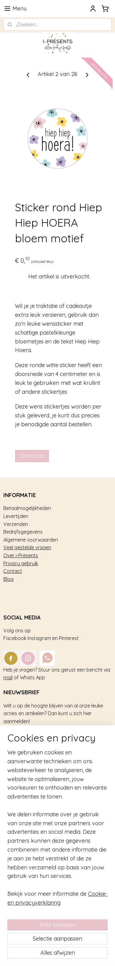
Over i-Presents (20, 555)
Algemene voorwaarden (30, 540)
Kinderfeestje (18, 768)
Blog (8, 579)
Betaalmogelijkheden (27, 508)
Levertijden (15, 516)
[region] (57, 879)
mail (8, 677)
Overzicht (32, 455)
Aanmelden (23, 738)
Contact (12, 571)
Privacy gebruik (20, 563)
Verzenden (15, 524)
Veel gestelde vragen (27, 547)
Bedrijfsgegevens (23, 532)
